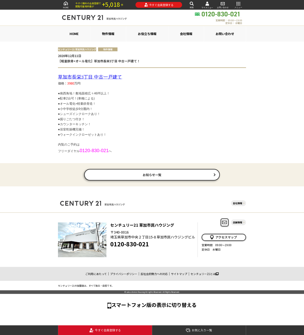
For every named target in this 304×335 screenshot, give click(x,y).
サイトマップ (179, 274)
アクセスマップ (223, 237)
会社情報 (186, 33)
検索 (192, 5)
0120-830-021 (129, 243)
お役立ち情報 (147, 33)
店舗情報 (237, 222)
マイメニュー (207, 5)
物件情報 (108, 33)
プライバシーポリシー (123, 274)
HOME (65, 5)
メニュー (238, 5)
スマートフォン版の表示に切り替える (154, 304)
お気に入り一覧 (199, 330)
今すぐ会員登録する (159, 5)
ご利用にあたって (96, 274)
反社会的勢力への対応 (154, 274)
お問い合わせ (223, 5)
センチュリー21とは (205, 274)
